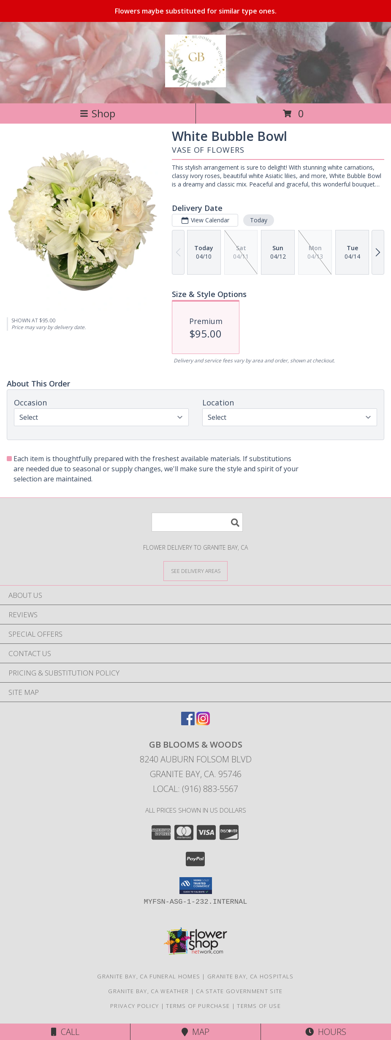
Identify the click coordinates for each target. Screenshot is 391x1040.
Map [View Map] (195, 1031)
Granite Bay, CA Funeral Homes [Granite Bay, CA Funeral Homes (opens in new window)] (148, 976)
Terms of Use (259, 1006)
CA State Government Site (239, 991)
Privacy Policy (134, 1006)
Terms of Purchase (198, 1006)
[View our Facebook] (188, 722)
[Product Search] (197, 522)
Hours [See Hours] (325, 1031)
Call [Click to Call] (65, 1031)
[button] (195, 885)
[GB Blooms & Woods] (195, 83)
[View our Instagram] (203, 722)
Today (258, 220)
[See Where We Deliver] (195, 571)
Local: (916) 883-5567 (195, 788)
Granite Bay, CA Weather (148, 991)
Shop (97, 113)
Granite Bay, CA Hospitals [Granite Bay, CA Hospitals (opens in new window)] (250, 976)
